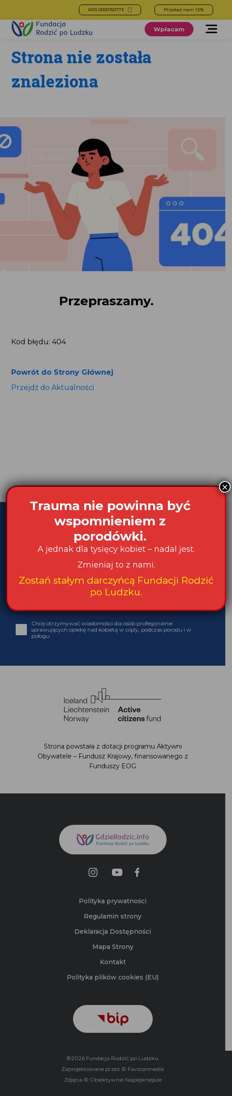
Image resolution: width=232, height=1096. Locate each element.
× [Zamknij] (225, 487)
